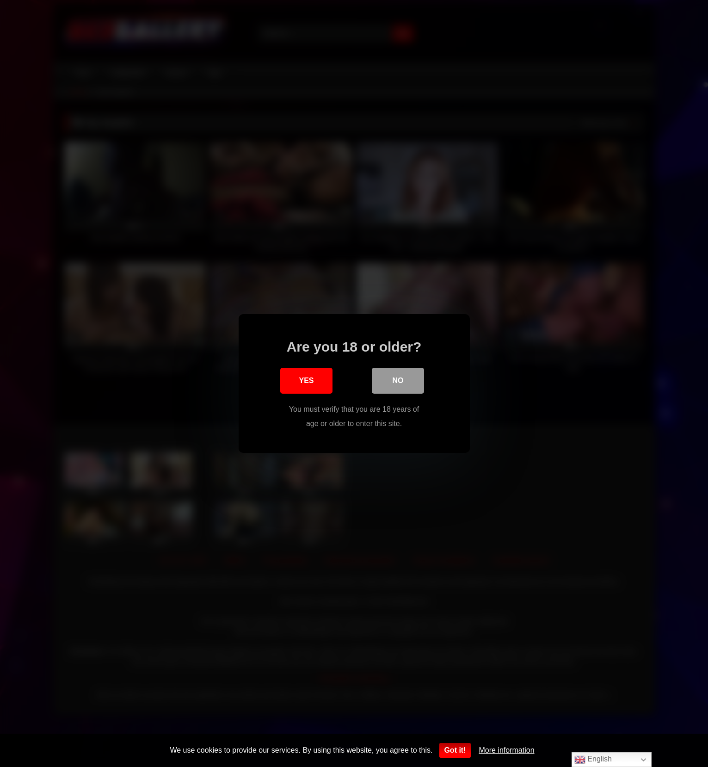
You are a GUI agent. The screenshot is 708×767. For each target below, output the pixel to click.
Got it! (455, 750)
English (593, 759)
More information (507, 750)
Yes (306, 381)
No (398, 381)
